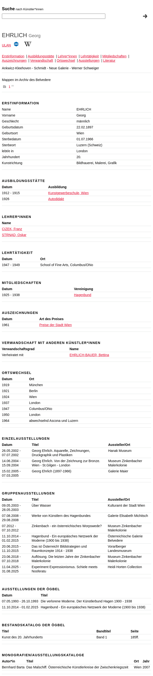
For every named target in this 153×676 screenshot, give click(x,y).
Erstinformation (13, 56)
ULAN (6, 45)
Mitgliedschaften (114, 56)
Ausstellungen (88, 60)
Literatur (109, 60)
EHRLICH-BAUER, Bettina (89, 355)
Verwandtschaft (41, 60)
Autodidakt (56, 199)
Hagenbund (82, 295)
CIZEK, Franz (12, 229)
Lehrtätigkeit (90, 56)
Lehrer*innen (67, 56)
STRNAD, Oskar (14, 235)
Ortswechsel (66, 60)
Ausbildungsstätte (41, 56)
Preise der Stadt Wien (55, 325)
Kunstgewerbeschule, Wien (68, 193)
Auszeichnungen (14, 60)
